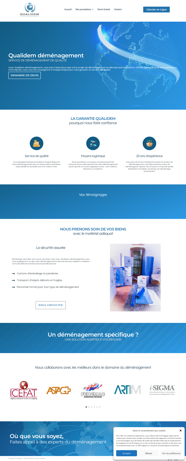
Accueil (68, 9)
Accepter (127, 453)
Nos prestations (85, 9)
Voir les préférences (171, 453)
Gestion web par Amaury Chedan (34, 458)
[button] (180, 430)
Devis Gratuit (104, 9)
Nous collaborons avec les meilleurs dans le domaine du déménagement (93, 367)
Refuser (148, 453)
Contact (118, 9)
